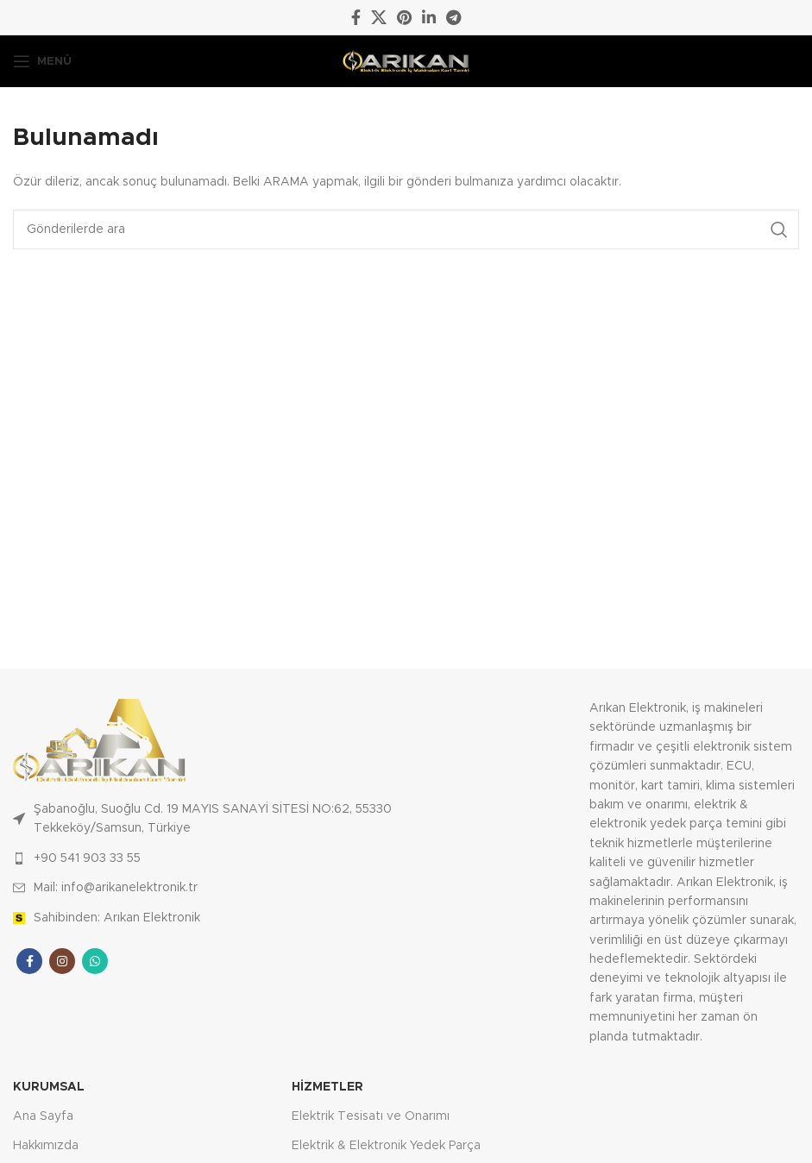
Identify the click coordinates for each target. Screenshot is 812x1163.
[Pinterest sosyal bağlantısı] (404, 17)
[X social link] (379, 17)
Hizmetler (327, 1087)
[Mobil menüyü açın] (42, 61)
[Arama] (406, 229)
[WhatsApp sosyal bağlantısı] (95, 961)
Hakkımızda (46, 1146)
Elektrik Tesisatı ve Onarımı (371, 1116)
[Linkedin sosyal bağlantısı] (429, 17)
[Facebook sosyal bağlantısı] (356, 17)
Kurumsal (49, 1087)
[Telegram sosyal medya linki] (453, 17)
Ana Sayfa (43, 1116)
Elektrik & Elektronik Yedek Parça (386, 1146)
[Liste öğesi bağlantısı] (209, 858)
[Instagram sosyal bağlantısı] (62, 961)
